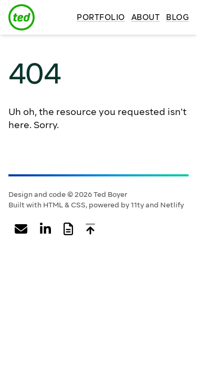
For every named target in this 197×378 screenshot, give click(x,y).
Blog (177, 17)
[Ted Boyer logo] (21, 17)
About (145, 17)
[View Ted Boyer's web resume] (68, 229)
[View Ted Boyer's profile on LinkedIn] (45, 229)
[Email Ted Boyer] (21, 229)
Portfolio (101, 17)
